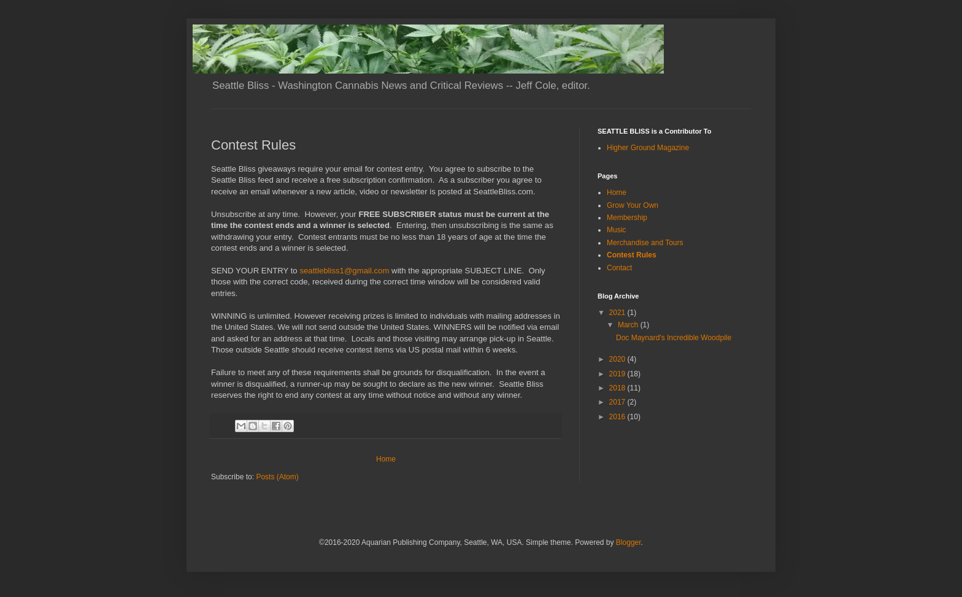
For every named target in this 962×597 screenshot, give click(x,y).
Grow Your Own (632, 205)
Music (616, 230)
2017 (618, 402)
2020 (618, 359)
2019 (618, 374)
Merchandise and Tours (645, 242)
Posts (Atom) (277, 477)
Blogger (628, 542)
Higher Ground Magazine (648, 147)
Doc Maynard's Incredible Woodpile (673, 337)
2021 (618, 312)
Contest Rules (631, 255)
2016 (618, 417)
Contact (619, 268)
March (629, 325)
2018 (618, 388)
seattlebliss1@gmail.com (344, 270)
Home (386, 459)
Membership (627, 217)
